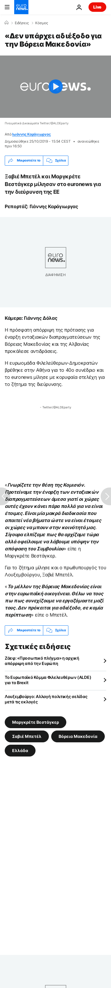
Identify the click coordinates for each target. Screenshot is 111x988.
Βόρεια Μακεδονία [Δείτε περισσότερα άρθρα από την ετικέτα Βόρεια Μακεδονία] (78, 735)
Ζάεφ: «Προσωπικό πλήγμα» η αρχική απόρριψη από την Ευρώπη (42, 661)
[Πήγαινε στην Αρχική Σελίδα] (21, 7)
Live (97, 6)
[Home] (6, 23)
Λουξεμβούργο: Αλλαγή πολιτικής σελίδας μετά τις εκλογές (46, 699)
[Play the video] (55, 87)
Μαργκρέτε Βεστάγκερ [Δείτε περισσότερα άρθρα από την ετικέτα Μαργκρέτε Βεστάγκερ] (35, 721)
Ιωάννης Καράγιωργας (31, 134)
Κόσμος (41, 23)
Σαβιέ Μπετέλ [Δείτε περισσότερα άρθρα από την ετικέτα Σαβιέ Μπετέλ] (26, 735)
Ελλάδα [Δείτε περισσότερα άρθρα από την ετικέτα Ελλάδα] (20, 750)
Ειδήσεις (22, 23)
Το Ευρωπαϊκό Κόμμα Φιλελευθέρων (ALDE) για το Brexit (48, 680)
